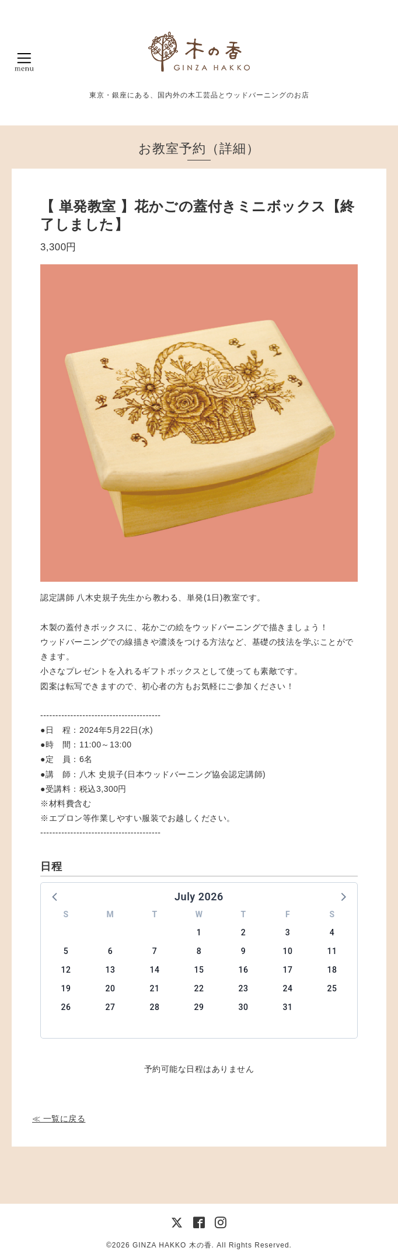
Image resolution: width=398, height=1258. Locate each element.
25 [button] (332, 988)
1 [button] (199, 932)
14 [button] (155, 969)
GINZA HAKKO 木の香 (172, 1245)
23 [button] (244, 988)
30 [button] (244, 1007)
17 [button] (288, 969)
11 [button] (332, 951)
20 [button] (111, 988)
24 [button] (288, 988)
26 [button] (66, 1007)
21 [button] (155, 988)
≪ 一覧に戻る (58, 1118)
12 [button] (66, 969)
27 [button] (111, 1007)
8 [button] (199, 951)
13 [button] (111, 969)
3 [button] (287, 932)
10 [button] (288, 951)
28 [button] (155, 1007)
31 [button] (288, 1007)
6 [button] (110, 951)
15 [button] (199, 969)
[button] (55, 896)
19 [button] (66, 988)
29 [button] (199, 1007)
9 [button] (243, 951)
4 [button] (332, 932)
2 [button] (243, 932)
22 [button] (199, 988)
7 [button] (154, 951)
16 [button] (244, 969)
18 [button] (332, 969)
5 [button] (66, 951)
